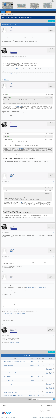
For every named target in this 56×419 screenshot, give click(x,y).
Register (8, 12)
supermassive (32, 395)
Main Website (12, 9)
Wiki (29, 9)
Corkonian (12, 27)
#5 (53, 181)
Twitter (17, 73)
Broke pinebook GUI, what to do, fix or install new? (13, 372)
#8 (53, 282)
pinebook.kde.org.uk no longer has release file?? (13, 395)
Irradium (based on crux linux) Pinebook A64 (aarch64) (14, 361)
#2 (53, 56)
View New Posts (4, 14)
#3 (53, 90)
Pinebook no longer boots (9, 380)
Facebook (42, 407)
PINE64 (3, 17)
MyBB (7, 417)
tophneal (51, 377)
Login (3, 12)
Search (42, 9)
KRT (32, 369)
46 (38, 369)
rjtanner (32, 380)
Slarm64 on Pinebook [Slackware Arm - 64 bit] (13, 369)
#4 (53, 130)
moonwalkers (32, 384)
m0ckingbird (41, 417)
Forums (48, 407)
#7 (53, 256)
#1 (53, 34)
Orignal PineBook (7, 376)
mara (32, 361)
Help (46, 9)
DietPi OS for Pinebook (8, 365)
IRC (10, 73)
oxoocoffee (52, 365)
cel (50, 384)
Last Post (48, 362)
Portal (38, 9)
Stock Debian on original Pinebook (10, 384)
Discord (12, 73)
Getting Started (23, 9)
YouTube (41, 410)
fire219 (53, 417)
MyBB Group (15, 417)
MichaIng (32, 365)
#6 (53, 232)
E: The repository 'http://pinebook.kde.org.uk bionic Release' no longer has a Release (14, 392)
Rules (18, 9)
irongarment (32, 387)
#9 (53, 335)
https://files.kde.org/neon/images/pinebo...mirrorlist (36, 287)
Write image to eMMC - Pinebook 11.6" (11, 387)
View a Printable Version (6, 398)
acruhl (32, 372)
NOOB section (18, 68)
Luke (25, 56)
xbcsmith (12, 275)
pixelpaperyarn (32, 391)
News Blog (33, 9)
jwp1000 (32, 376)
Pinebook (7, 17)
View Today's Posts (11, 14)
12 (38, 380)
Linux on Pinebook (13, 17)
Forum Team (49, 412)
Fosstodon (42, 411)
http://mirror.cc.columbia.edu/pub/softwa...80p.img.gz (15, 313)
